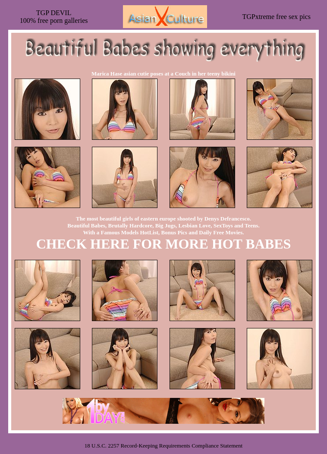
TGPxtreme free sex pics (276, 16)
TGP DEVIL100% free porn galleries (54, 16)
